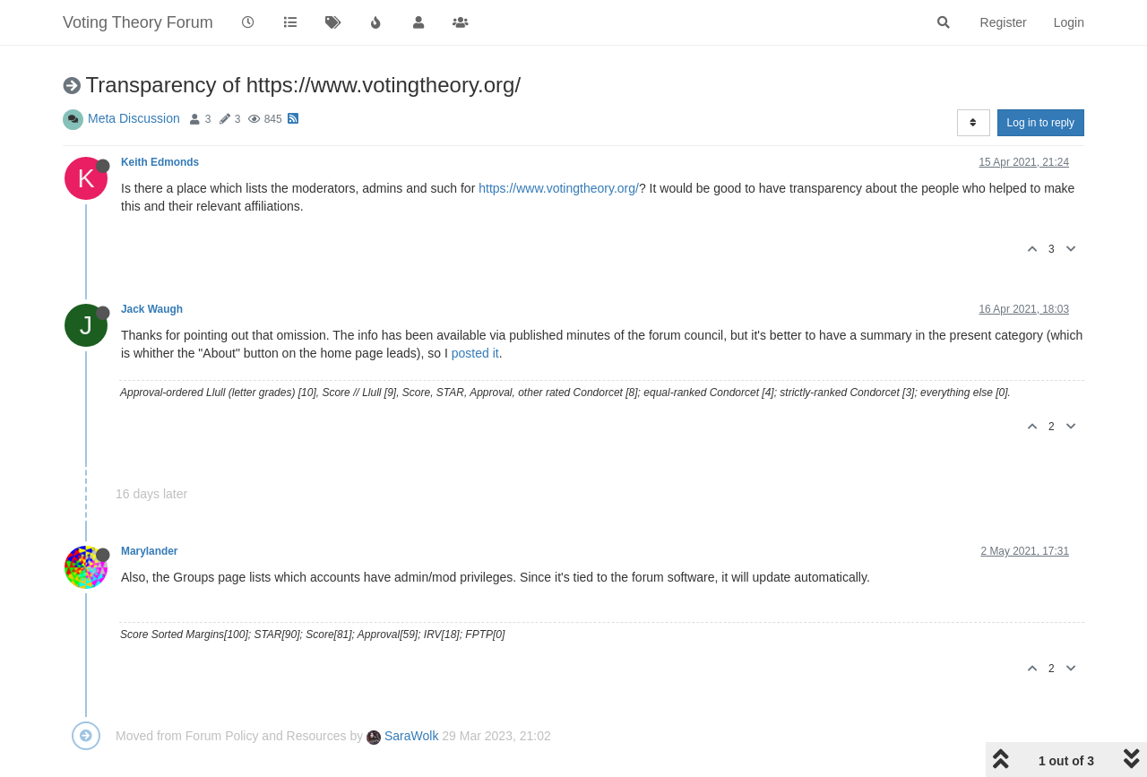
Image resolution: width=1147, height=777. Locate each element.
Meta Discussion (134, 118)
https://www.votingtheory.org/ (559, 188)
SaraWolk (402, 736)
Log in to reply (1040, 123)
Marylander (149, 551)
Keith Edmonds (160, 162)
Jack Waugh (152, 309)
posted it (475, 353)
